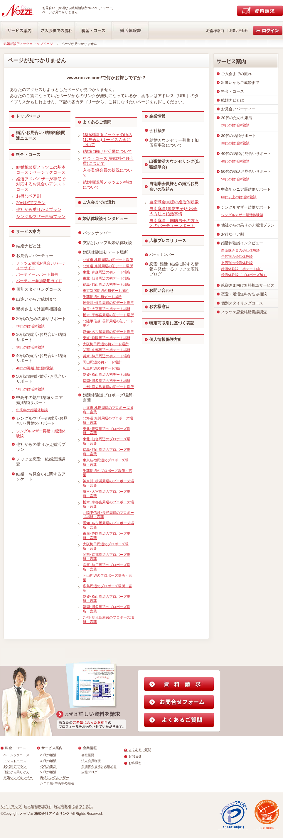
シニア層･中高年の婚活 (57, 783)
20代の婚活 (48, 755)
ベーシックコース (16, 755)
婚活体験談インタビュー (105, 218)
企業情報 (157, 116)
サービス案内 (28, 231)
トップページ (28, 116)
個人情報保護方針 (165, 339)
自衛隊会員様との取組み (99, 766)
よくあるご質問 (96, 122)
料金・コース (28, 154)
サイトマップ (11, 806)
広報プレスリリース (167, 240)
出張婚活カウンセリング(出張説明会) (174, 164)
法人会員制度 (91, 761)
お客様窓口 (159, 306)
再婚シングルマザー (18, 777)
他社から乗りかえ (16, 772)
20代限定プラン (15, 766)
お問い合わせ (161, 290)
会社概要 (87, 755)
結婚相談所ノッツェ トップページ (28, 43)
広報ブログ (89, 772)
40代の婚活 (48, 766)
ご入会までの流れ (98, 202)
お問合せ (135, 756)
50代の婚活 (48, 772)
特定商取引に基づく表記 (171, 323)
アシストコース (15, 761)
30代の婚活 (48, 761)
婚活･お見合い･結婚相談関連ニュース (40, 135)
